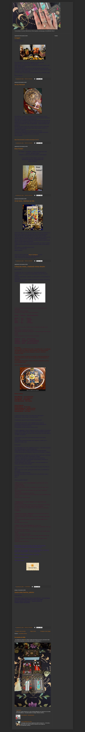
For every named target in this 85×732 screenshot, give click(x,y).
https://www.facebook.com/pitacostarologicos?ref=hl (27, 139)
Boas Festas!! (19, 148)
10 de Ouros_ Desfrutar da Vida (24, 201)
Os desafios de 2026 (20, 637)
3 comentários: (28, 586)
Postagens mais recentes (20, 631)
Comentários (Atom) (22, 633)
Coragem (17, 38)
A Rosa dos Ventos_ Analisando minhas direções (30, 266)
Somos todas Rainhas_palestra (24, 592)
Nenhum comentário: (29, 78)
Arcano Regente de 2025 (26, 721)
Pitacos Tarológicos (33, 254)
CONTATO (18, 710)
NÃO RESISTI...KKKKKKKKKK (27, 715)
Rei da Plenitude (20, 84)
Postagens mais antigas (45, 631)
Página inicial (33, 631)
